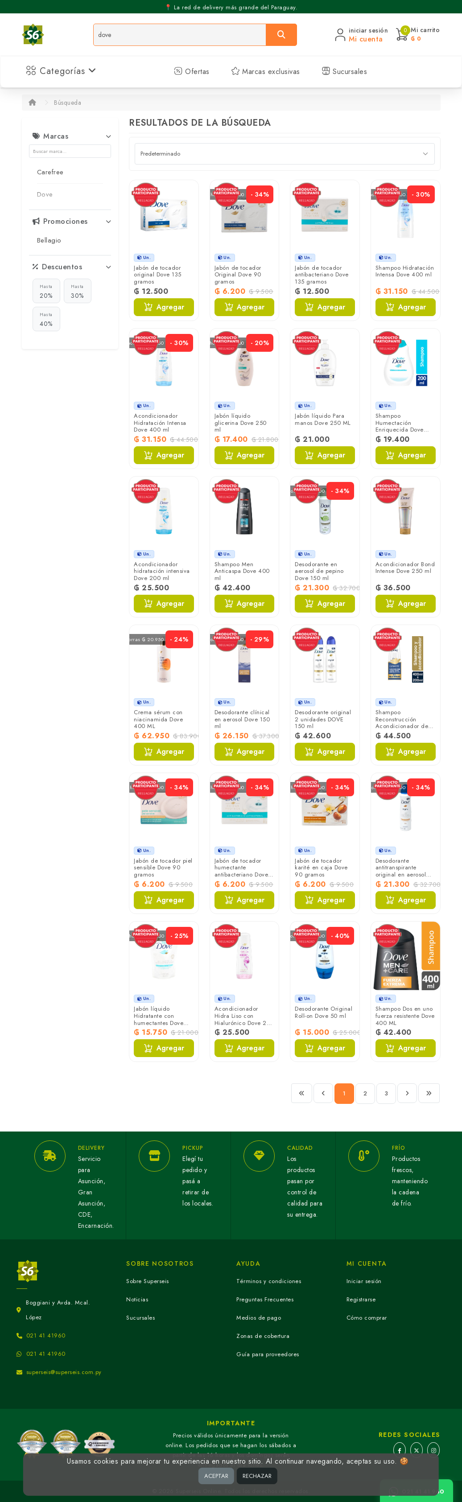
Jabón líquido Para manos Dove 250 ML (323, 419)
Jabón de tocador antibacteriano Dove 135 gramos (322, 274)
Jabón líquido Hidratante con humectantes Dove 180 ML (158, 1019)
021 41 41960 (46, 1335)
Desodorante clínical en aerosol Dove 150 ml (242, 719)
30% (77, 291)
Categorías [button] (61, 71)
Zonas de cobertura (262, 1336)
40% (46, 319)
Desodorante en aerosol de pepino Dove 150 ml (319, 571)
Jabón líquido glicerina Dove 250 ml (240, 423)
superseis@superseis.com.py (64, 1372)
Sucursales (344, 71)
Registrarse (361, 1299)
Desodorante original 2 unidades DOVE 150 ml (323, 719)
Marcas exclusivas (265, 71)
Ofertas (192, 71)
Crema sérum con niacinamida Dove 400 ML (158, 719)
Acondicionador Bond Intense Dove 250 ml (405, 568)
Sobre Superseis (147, 1281)
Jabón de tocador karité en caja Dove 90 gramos (321, 867)
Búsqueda (67, 102)
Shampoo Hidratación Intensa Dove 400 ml (404, 271)
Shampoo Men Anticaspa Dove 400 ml (242, 571)
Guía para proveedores (267, 1354)
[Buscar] (281, 35)
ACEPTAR (216, 1476)
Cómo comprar (366, 1317)
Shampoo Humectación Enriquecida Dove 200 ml (399, 426)
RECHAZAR (257, 1476)
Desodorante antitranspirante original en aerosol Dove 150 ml (400, 871)
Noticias (137, 1299)
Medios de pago (258, 1317)
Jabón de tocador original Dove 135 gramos (158, 274)
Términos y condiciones (268, 1281)
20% (46, 291)
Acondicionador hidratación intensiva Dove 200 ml (162, 571)
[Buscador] (180, 35)
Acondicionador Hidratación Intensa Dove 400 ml (160, 423)
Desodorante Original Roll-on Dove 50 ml (323, 1012)
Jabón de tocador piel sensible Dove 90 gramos (163, 867)
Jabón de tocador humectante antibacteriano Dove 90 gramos (241, 871)
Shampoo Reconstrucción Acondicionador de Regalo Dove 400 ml (403, 722)
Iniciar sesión (364, 1281)
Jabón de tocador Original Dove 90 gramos (237, 274)
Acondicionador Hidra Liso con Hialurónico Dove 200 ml (244, 1019)
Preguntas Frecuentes (264, 1299)
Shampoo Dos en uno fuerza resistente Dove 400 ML (405, 1015)
